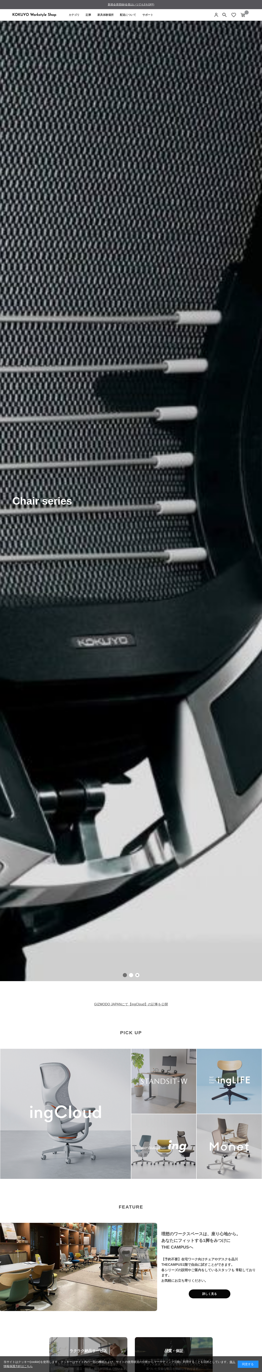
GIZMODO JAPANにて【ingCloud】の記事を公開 (131, 1004)
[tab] (125, 975)
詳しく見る (209, 1293)
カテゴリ (74, 14)
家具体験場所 (105, 14)
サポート (147, 14)
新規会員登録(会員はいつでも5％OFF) (131, 4)
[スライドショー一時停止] (137, 975)
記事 (88, 14)
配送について (128, 14)
